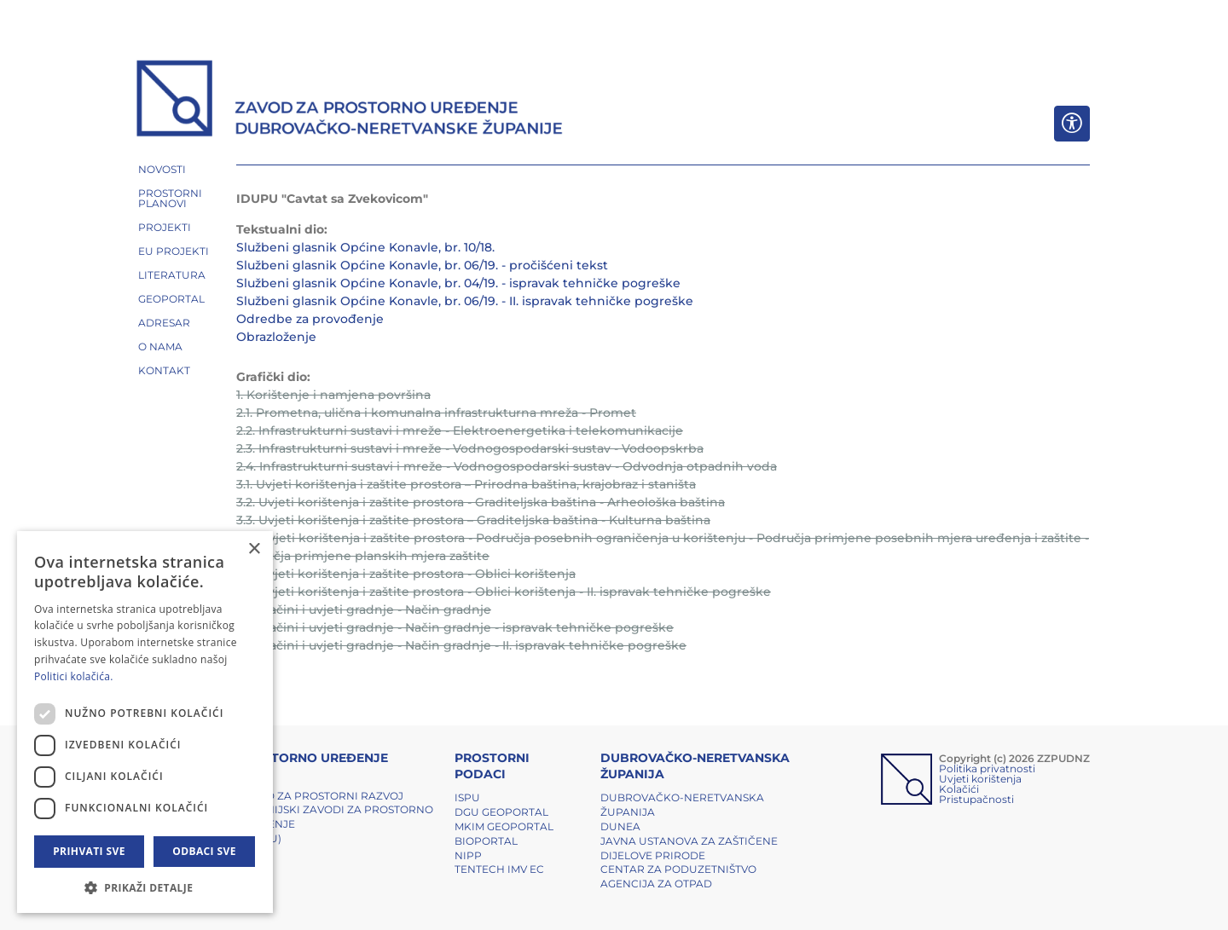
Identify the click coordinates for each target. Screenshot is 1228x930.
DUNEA (620, 826)
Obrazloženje (276, 336)
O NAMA (160, 346)
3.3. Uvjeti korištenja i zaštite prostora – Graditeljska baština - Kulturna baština (473, 520)
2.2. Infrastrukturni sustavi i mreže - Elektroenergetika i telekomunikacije (459, 430)
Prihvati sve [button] (89, 851)
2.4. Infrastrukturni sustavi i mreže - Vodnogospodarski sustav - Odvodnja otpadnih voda (506, 466)
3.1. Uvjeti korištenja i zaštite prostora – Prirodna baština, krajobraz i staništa (466, 484)
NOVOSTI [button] (162, 169)
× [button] (253, 549)
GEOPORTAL (171, 298)
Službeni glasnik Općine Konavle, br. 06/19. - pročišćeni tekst (422, 265)
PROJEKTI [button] (164, 227)
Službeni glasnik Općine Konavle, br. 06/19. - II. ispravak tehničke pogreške (464, 301)
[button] (145, 887)
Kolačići (959, 789)
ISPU (467, 797)
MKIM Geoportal (504, 826)
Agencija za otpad (656, 883)
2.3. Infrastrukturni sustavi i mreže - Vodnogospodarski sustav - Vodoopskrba (470, 448)
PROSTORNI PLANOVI (170, 198)
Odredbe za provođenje (310, 318)
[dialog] (145, 722)
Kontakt (164, 370)
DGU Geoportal (501, 812)
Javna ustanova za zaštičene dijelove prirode (689, 848)
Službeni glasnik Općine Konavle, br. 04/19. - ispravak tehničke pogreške (458, 283)
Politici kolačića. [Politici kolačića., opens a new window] (73, 676)
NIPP (468, 855)
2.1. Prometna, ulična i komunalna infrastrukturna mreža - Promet (436, 412)
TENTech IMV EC (499, 869)
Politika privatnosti (987, 768)
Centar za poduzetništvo (678, 869)
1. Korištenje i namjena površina (333, 394)
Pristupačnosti (976, 799)
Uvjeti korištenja (980, 778)
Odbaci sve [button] (204, 851)
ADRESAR (164, 322)
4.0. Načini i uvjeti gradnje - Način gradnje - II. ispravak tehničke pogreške (461, 645)
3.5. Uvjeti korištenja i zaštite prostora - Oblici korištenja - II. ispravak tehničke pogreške (503, 591)
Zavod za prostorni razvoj (319, 795)
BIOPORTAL (486, 841)
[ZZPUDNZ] (350, 101)
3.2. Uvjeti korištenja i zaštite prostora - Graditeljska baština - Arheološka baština (480, 502)
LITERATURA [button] (172, 275)
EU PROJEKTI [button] (173, 251)
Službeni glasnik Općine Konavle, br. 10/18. (365, 247)
